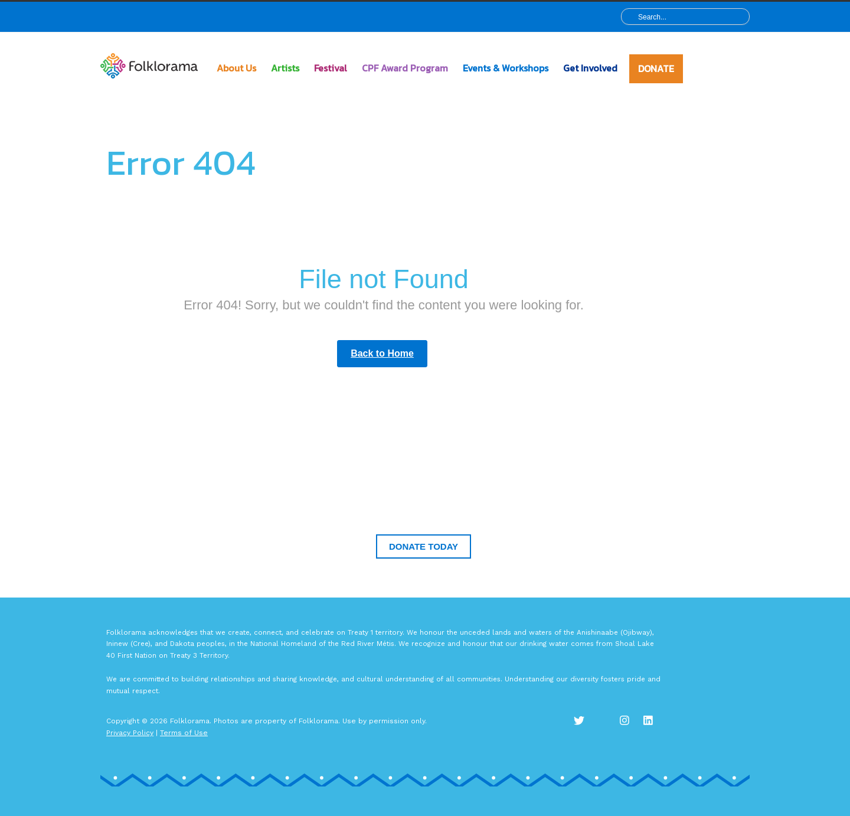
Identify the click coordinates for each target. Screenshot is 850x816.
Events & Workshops (505, 68)
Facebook (608, 727)
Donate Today (423, 546)
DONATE (656, 68)
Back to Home (382, 353)
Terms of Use (184, 733)
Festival (330, 68)
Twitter (584, 727)
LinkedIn (655, 727)
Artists (285, 68)
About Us (236, 68)
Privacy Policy (129, 733)
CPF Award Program (405, 68)
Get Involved (590, 68)
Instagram (631, 727)
